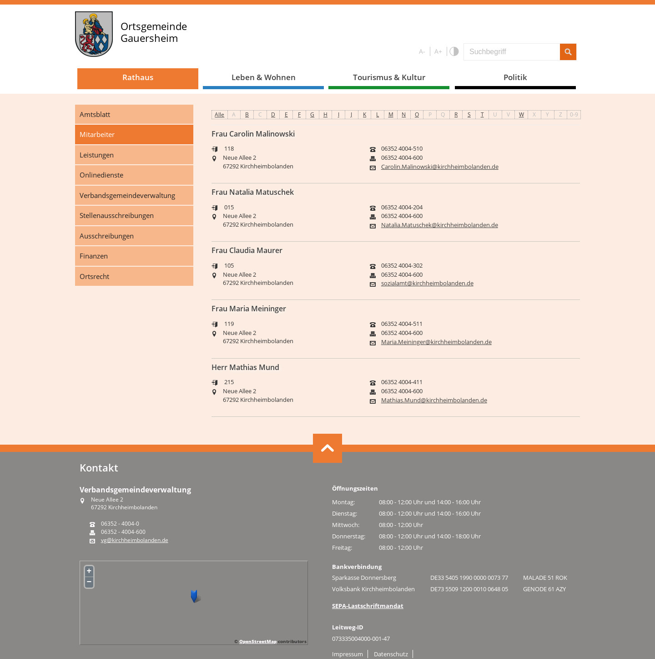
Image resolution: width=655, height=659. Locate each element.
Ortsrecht (94, 276)
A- (422, 51)
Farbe (453, 51)
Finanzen (94, 255)
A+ (438, 51)
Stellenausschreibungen (117, 215)
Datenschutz (391, 654)
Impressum (347, 654)
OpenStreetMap (258, 641)
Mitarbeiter (97, 134)
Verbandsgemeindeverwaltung (127, 195)
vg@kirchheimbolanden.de (134, 540)
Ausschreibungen (107, 235)
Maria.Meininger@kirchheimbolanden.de (436, 342)
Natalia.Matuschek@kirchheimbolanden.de (439, 225)
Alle (219, 114)
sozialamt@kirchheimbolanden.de (427, 283)
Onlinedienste (101, 174)
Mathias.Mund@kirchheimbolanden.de (434, 400)
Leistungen (97, 154)
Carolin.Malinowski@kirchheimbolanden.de (440, 167)
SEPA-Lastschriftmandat (367, 606)
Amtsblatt (95, 114)
